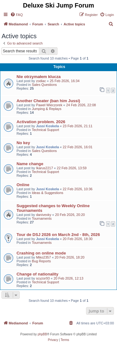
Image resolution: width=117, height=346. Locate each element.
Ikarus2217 (44, 168)
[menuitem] (16, 14)
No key (23, 142)
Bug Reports (41, 261)
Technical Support (45, 130)
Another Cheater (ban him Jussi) (48, 100)
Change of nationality (37, 274)
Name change (30, 163)
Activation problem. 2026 (41, 121)
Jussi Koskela (47, 126)
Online (23, 184)
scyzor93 (43, 278)
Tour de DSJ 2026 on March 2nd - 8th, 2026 (58, 234)
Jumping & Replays (46, 109)
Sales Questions (44, 84)
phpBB (42, 334)
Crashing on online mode (41, 253)
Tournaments (42, 218)
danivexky (43, 215)
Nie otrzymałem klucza (39, 76)
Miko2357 (43, 257)
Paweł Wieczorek (49, 105)
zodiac (41, 81)
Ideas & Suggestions (47, 193)
